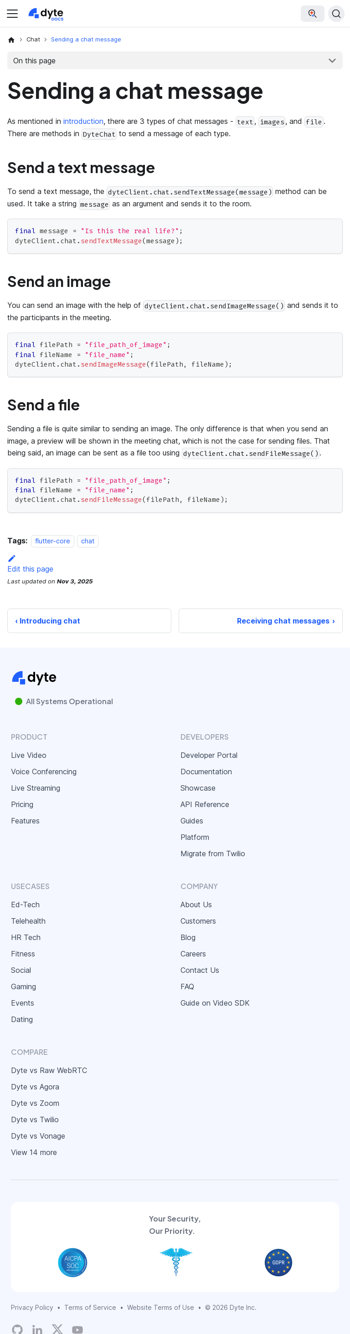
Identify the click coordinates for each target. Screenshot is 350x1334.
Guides (191, 820)
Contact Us (199, 970)
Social (21, 970)
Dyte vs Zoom (35, 1103)
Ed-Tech (25, 904)
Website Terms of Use (160, 1307)
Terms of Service (90, 1307)
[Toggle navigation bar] (12, 13)
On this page (34, 60)
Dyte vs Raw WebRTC (49, 1070)
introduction (83, 121)
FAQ (187, 986)
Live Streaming (35, 787)
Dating (22, 1019)
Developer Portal (208, 755)
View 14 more (34, 1152)
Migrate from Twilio (212, 853)
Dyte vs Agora (35, 1086)
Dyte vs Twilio (35, 1119)
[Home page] (11, 40)
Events (22, 1002)
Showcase (198, 787)
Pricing (22, 804)
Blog (188, 937)
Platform (194, 837)
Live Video (28, 755)
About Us (196, 904)
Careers (193, 953)
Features (25, 820)
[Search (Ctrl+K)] (336, 13)
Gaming (23, 986)
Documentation (206, 771)
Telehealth (28, 920)
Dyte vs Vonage (38, 1135)
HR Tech (26, 937)
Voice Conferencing (44, 771)
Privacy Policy (32, 1307)
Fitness (23, 953)
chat (87, 541)
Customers (198, 920)
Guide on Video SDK (215, 1002)
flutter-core (52, 541)
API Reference (204, 804)
